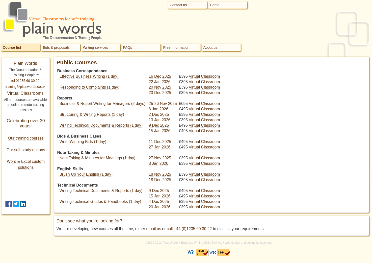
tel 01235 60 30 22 (25, 81)
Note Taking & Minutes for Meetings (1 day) (97, 158)
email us (153, 229)
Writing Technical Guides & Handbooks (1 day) (100, 201)
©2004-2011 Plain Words (161, 242)
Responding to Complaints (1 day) (89, 87)
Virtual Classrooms (25, 93)
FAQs (127, 47)
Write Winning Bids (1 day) (82, 142)
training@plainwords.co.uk (25, 87)
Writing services (95, 47)
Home (214, 5)
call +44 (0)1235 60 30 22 (189, 229)
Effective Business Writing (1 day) (89, 76)
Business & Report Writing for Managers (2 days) (102, 103)
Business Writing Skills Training (201, 242)
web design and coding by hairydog (248, 242)
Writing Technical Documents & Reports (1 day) (101, 125)
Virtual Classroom (204, 76)
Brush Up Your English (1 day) (85, 174)
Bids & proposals (56, 47)
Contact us (178, 5)
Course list (12, 47)
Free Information (176, 47)
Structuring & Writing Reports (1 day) (91, 114)
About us (210, 47)
